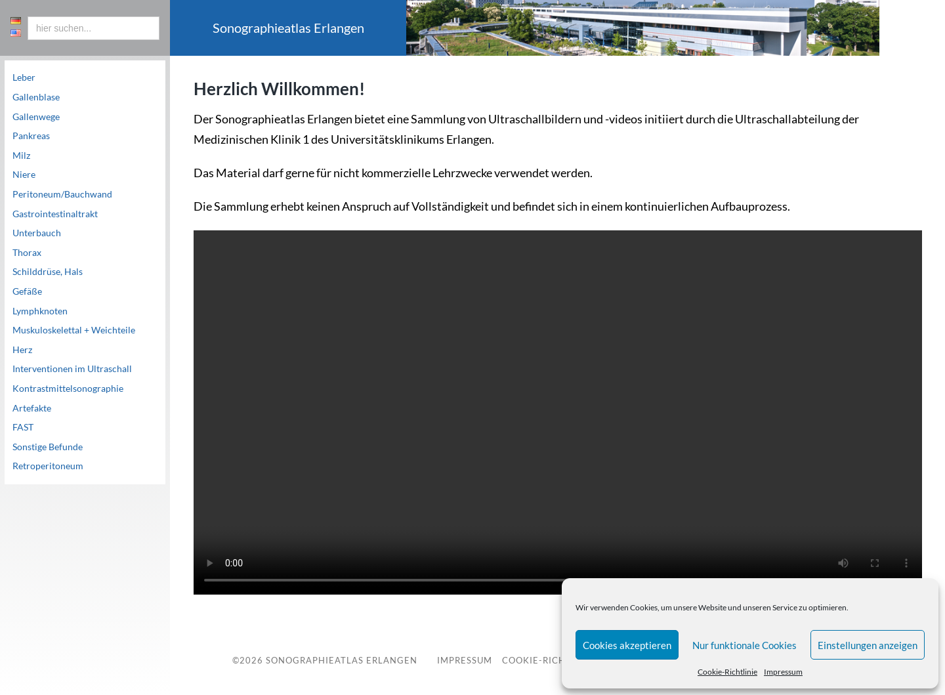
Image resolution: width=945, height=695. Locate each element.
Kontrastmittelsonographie (67, 388)
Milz (21, 155)
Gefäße (27, 291)
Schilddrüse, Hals (47, 271)
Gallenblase (36, 97)
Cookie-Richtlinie (727, 672)
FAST (22, 427)
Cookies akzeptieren (627, 645)
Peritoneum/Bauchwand (62, 194)
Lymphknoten (40, 311)
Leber (23, 77)
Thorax (26, 252)
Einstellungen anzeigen (867, 645)
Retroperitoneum (47, 466)
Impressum (783, 672)
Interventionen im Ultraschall (72, 369)
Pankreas (31, 136)
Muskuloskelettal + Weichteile (73, 330)
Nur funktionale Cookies (744, 645)
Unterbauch (36, 233)
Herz (22, 350)
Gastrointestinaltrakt (55, 214)
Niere (23, 174)
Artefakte (31, 408)
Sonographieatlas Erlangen (341, 660)
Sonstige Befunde (47, 447)
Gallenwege (36, 117)
